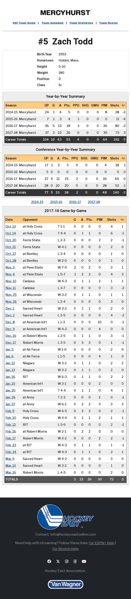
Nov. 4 (10, 274)
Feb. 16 (10, 431)
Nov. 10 (10, 281)
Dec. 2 (10, 315)
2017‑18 (94, 202)
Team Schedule (53, 23)
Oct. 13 (10, 226)
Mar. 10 (10, 465)
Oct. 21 (10, 247)
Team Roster (108, 23)
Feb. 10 (10, 417)
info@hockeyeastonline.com (73, 534)
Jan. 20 (10, 390)
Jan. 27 (10, 404)
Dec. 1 (9, 308)
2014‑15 (37, 202)
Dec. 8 (10, 322)
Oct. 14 (10, 233)
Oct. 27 (10, 253)
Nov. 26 (11, 301)
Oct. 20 (10, 240)
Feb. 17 (10, 438)
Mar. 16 (10, 472)
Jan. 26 (10, 397)
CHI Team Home (24, 23)
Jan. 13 (10, 370)
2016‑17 (75, 202)
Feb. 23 (10, 445)
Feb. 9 (9, 411)
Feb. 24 (10, 452)
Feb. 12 (10, 424)
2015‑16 (56, 202)
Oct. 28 (10, 260)
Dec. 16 (10, 335)
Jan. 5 (9, 349)
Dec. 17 (10, 342)
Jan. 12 (10, 363)
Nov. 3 (10, 267)
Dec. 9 (10, 329)
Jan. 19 (10, 383)
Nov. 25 (11, 294)
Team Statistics (81, 23)
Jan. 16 (10, 376)
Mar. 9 (9, 458)
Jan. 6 (9, 356)
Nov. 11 (10, 288)
